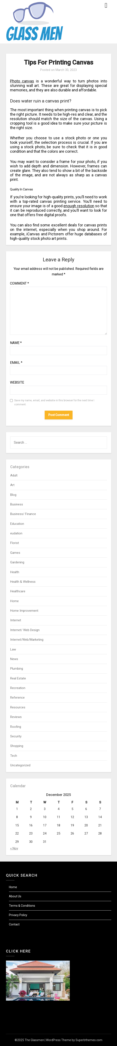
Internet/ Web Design (25, 630)
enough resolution (78, 206)
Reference (17, 697)
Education (17, 524)
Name (16, 343)
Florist (14, 543)
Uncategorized (20, 765)
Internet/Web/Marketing (26, 640)
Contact (14, 924)
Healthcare (17, 591)
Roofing (15, 727)
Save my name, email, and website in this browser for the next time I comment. (54, 402)
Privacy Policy (18, 915)
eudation (16, 533)
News (14, 659)
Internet (15, 620)
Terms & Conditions (22, 905)
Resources (17, 707)
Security (15, 736)
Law (13, 649)
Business (16, 504)
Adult (13, 475)
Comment (19, 283)
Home (14, 601)
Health (14, 572)
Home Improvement (24, 611)
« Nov (14, 848)
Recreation (17, 688)
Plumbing (16, 668)
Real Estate (18, 678)
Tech (13, 756)
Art (12, 485)
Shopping (16, 746)
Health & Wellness (23, 582)
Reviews (16, 717)
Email (16, 363)
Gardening (17, 562)
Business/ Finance (23, 514)
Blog (13, 495)
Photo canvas (22, 81)
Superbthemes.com (89, 1040)
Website (17, 382)
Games (15, 553)
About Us (15, 896)
